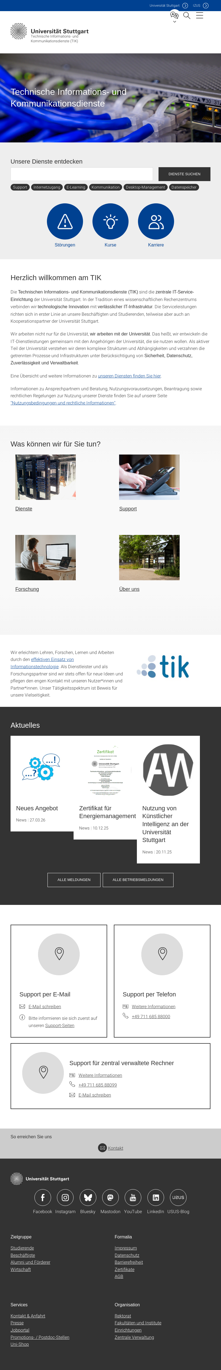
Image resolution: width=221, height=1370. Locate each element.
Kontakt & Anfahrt (28, 1316)
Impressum (126, 1248)
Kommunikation (106, 187)
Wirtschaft (21, 1269)
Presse (17, 1322)
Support (20, 187)
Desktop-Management (145, 187)
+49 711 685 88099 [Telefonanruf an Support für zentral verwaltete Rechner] (98, 1085)
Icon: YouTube (133, 1197)
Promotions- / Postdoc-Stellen (40, 1337)
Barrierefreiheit (129, 1262)
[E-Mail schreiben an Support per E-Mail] (40, 1006)
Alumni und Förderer (30, 1262)
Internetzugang (47, 187)
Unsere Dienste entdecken (46, 161)
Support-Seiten (59, 1025)
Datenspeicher (184, 187)
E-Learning (76, 187)
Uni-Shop (20, 1344)
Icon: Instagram (65, 1197)
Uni (165, 5)
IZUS (196, 5)
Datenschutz (127, 1255)
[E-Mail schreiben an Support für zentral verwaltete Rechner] (90, 1095)
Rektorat (123, 1316)
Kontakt (110, 1148)
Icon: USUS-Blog (178, 1197)
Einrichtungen (128, 1330)
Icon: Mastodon (110, 1197)
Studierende (22, 1248)
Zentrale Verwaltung (134, 1337)
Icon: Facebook (42, 1197)
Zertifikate (124, 1269)
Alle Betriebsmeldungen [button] (138, 880)
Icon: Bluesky (88, 1197)
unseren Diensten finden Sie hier (129, 376)
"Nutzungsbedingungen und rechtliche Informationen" (63, 403)
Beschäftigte (23, 1255)
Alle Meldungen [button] (73, 880)
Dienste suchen (184, 174)
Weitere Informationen (153, 1006)
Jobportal (20, 1330)
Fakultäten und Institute (138, 1322)
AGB (119, 1276)
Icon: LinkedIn (155, 1197)
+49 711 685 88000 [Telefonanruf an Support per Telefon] (151, 1016)
